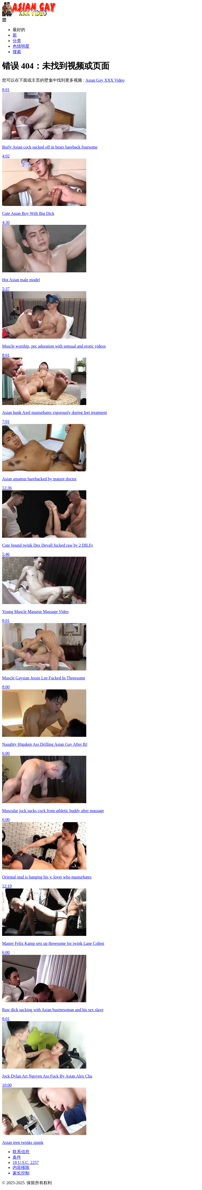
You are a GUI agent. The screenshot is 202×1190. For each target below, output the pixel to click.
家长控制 (21, 1173)
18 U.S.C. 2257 (26, 1162)
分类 (17, 40)
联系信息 (21, 1151)
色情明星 (21, 46)
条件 (17, 1157)
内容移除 (21, 1167)
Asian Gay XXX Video (104, 80)
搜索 (17, 52)
